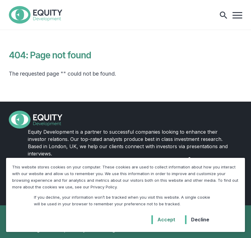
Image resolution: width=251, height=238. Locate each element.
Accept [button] (166, 220)
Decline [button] (200, 220)
